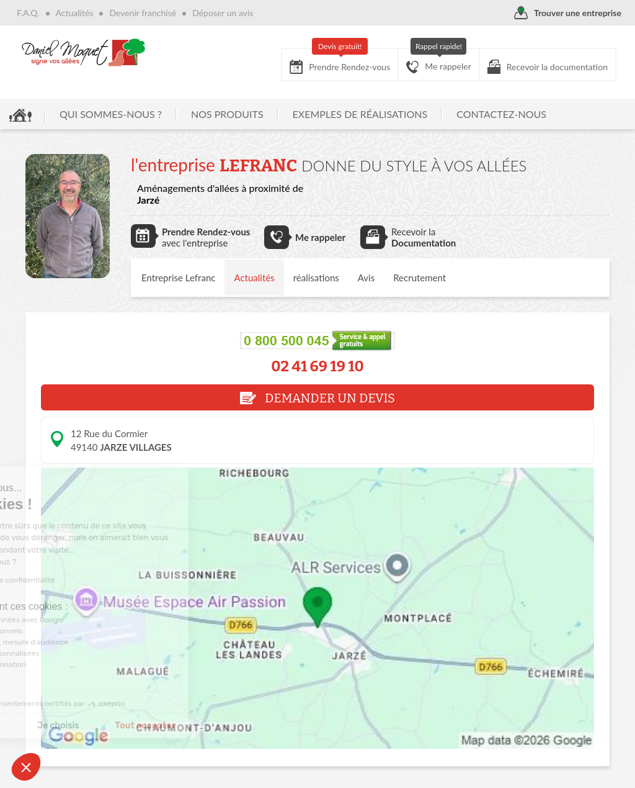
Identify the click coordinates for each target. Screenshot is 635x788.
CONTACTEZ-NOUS (501, 114)
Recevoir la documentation (547, 67)
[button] (26, 767)
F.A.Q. (28, 12)
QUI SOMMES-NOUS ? (111, 114)
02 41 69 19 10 (317, 366)
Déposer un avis (222, 12)
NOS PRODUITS (227, 114)
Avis (366, 277)
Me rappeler (438, 60)
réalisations (316, 277)
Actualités (75, 12)
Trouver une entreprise (567, 13)
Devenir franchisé (142, 12)
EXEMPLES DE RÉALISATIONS (360, 114)
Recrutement (419, 277)
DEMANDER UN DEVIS (317, 398)
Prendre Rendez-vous (340, 61)
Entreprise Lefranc (178, 277)
